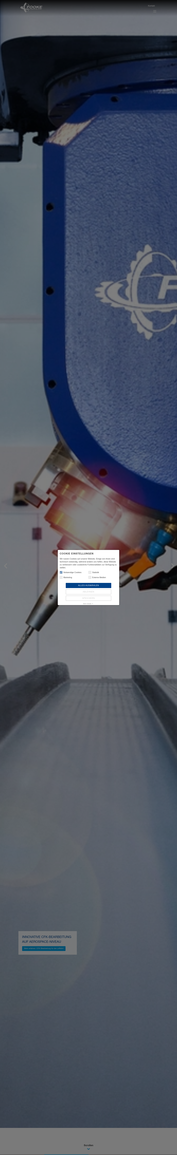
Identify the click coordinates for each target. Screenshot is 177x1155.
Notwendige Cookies (70, 572)
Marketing (66, 577)
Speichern (88, 598)
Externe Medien (97, 577)
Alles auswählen (88, 585)
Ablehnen (88, 592)
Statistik (93, 572)
